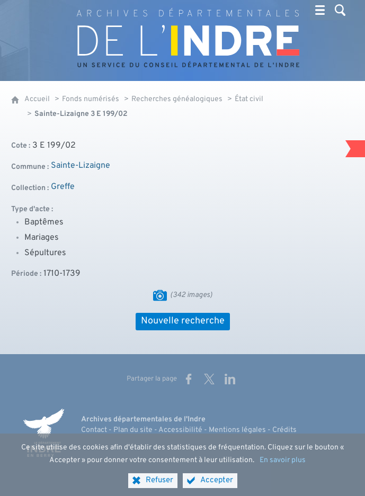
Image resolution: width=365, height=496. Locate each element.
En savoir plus (283, 468)
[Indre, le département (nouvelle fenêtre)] (44, 433)
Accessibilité (180, 430)
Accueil (37, 99)
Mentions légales (237, 430)
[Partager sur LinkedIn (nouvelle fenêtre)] (230, 379)
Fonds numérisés (90, 99)
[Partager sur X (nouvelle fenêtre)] (209, 379)
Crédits (284, 430)
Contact (94, 430)
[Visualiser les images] (160, 295)
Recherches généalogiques (176, 99)
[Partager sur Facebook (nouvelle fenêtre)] (189, 379)
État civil (249, 99)
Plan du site (133, 430)
